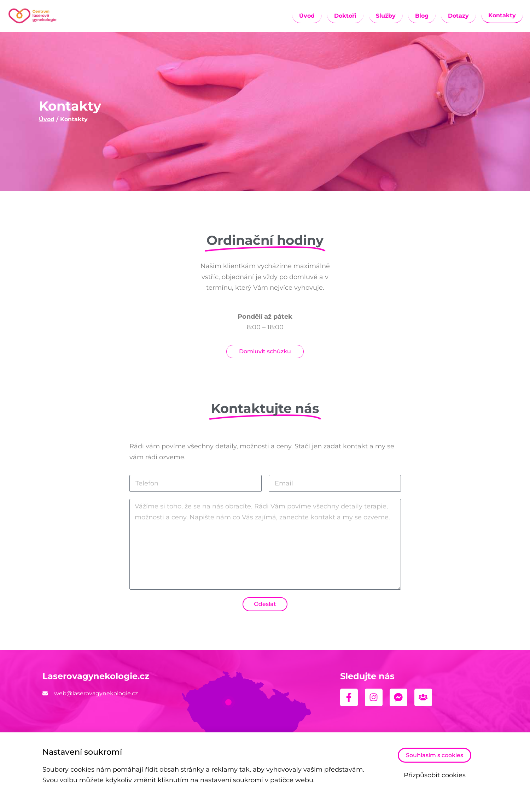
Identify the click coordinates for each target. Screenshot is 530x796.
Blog (422, 15)
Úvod (307, 15)
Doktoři (345, 15)
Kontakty (502, 15)
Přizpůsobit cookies (435, 776)
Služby (386, 15)
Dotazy (458, 15)
